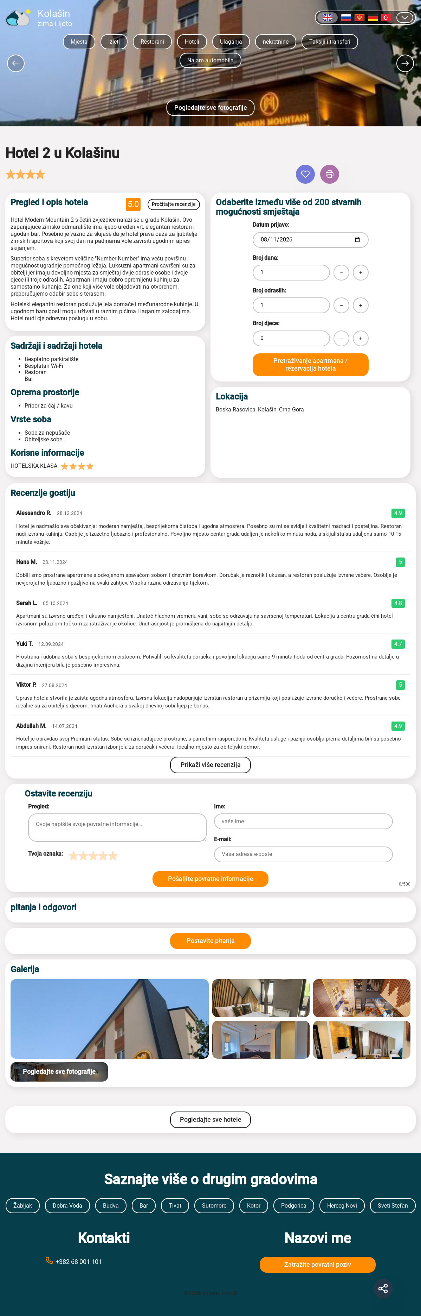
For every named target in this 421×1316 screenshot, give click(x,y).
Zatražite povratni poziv (317, 1264)
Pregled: (38, 807)
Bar (144, 1205)
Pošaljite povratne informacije (210, 878)
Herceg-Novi (342, 1205)
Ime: (219, 807)
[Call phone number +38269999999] (104, 1261)
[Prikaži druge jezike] (404, 17)
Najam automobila (210, 60)
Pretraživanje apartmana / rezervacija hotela (310, 364)
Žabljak (22, 1205)
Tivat (175, 1205)
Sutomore (214, 1205)
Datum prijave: (271, 225)
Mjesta (79, 41)
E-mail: (222, 839)
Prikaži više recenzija (211, 764)
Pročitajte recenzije (174, 204)
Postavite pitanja (211, 940)
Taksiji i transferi (329, 41)
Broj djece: (266, 323)
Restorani (152, 41)
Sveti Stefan (393, 1205)
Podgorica (293, 1205)
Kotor (253, 1205)
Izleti (114, 41)
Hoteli (192, 41)
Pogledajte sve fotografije (210, 107)
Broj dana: (265, 258)
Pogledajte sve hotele (210, 1119)
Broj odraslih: (269, 291)
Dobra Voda (67, 1205)
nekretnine (276, 41)
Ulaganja (231, 41)
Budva (111, 1205)
